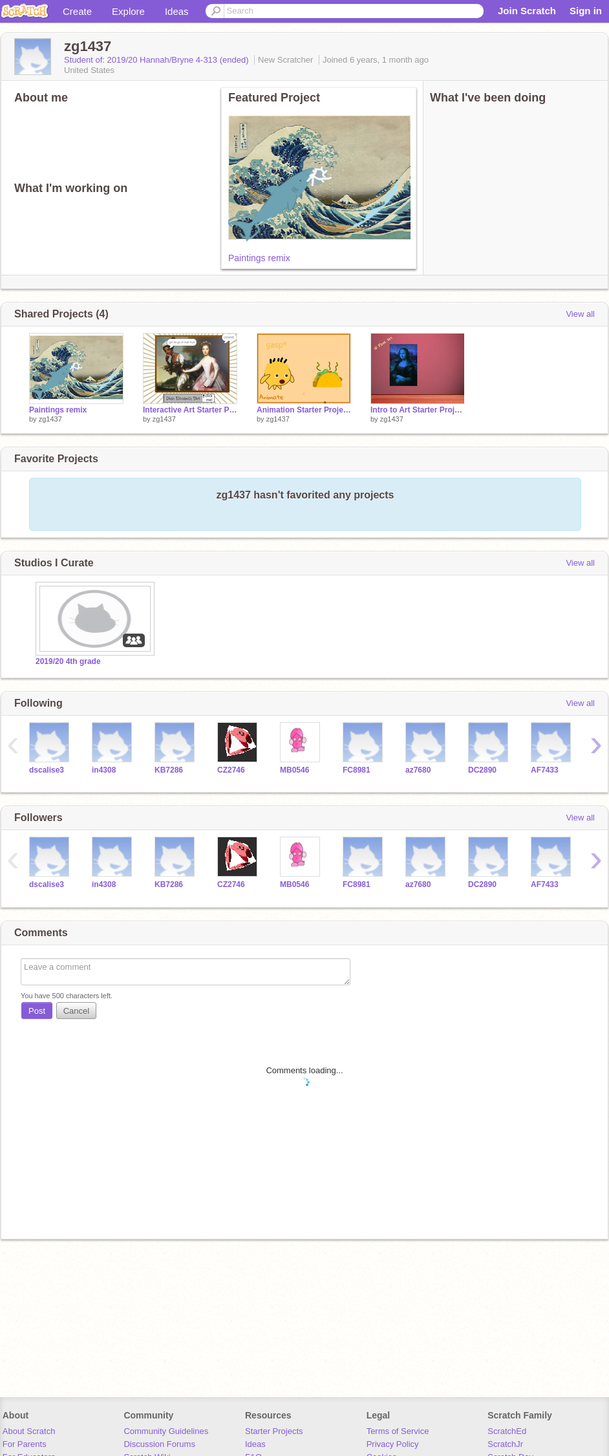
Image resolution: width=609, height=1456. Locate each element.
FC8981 (356, 770)
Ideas (177, 11)
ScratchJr (505, 1444)
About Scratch (29, 1431)
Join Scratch (527, 10)
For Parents (25, 1444)
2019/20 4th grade (68, 661)
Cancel (76, 1011)
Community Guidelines (165, 1431)
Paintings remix (259, 258)
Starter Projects (274, 1431)
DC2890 (482, 770)
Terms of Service (398, 1431)
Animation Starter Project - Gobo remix (304, 409)
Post (36, 1011)
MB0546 (294, 770)
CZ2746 (231, 770)
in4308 (104, 770)
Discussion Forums (159, 1444)
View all (580, 314)
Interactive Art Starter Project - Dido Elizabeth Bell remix (190, 409)
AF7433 (545, 770)
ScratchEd (506, 1431)
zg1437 (50, 419)
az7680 (418, 770)
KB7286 (169, 770)
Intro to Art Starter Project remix (417, 409)
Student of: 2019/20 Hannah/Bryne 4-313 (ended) (157, 60)
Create (77, 11)
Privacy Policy (393, 1444)
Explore (128, 11)
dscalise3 (46, 770)
